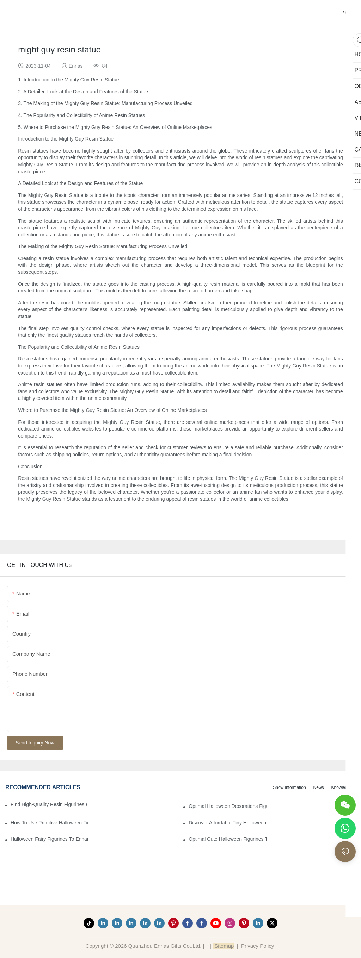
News (318, 787)
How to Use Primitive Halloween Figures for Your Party (49, 823)
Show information (289, 787)
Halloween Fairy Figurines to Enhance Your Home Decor (49, 839)
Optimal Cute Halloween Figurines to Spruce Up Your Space (228, 839)
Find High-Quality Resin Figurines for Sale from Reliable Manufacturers (49, 804)
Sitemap (223, 946)
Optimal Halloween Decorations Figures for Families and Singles (228, 806)
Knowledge (341, 787)
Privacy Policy (257, 946)
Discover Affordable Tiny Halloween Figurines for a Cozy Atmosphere (228, 823)
